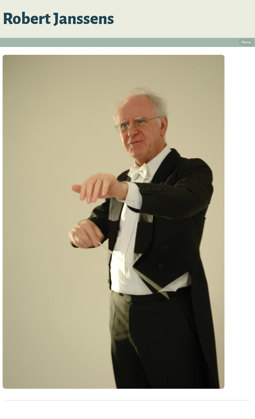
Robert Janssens (58, 18)
